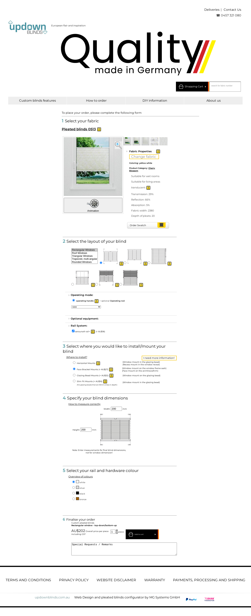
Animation (93, 205)
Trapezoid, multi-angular (85, 259)
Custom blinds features (37, 100)
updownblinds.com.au (52, 600)
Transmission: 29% (142, 194)
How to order (96, 100)
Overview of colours (80, 476)
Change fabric (143, 157)
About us (213, 100)
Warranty (154, 582)
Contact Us (232, 10)
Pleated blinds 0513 (79, 129)
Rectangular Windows (85, 250)
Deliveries (212, 10)
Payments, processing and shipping (209, 582)
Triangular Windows (85, 256)
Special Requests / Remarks (124, 550)
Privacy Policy (74, 582)
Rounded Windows (85, 262)
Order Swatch (138, 225)
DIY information (155, 100)
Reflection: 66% (140, 199)
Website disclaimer (116, 582)
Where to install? (76, 357)
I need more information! (159, 357)
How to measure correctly (84, 404)
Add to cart (138, 534)
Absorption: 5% (140, 205)
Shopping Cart (194, 86)
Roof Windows (85, 253)
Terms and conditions (28, 582)
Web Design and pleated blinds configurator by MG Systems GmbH (127, 600)
